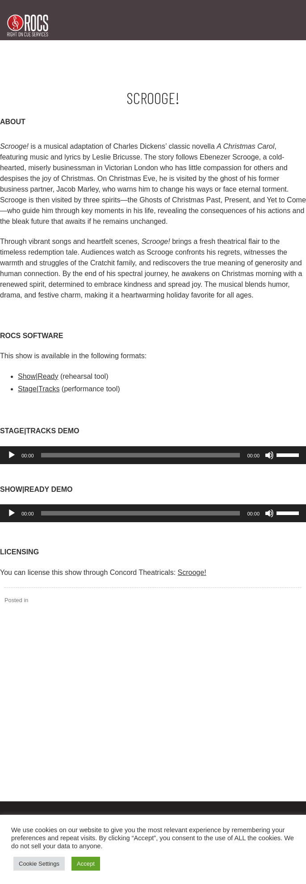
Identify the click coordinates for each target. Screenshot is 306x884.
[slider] (140, 455)
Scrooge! (192, 572)
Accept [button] (86, 863)
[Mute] (269, 455)
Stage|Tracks (38, 389)
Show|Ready (38, 376)
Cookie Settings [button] (39, 863)
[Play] (11, 455)
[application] (153, 455)
